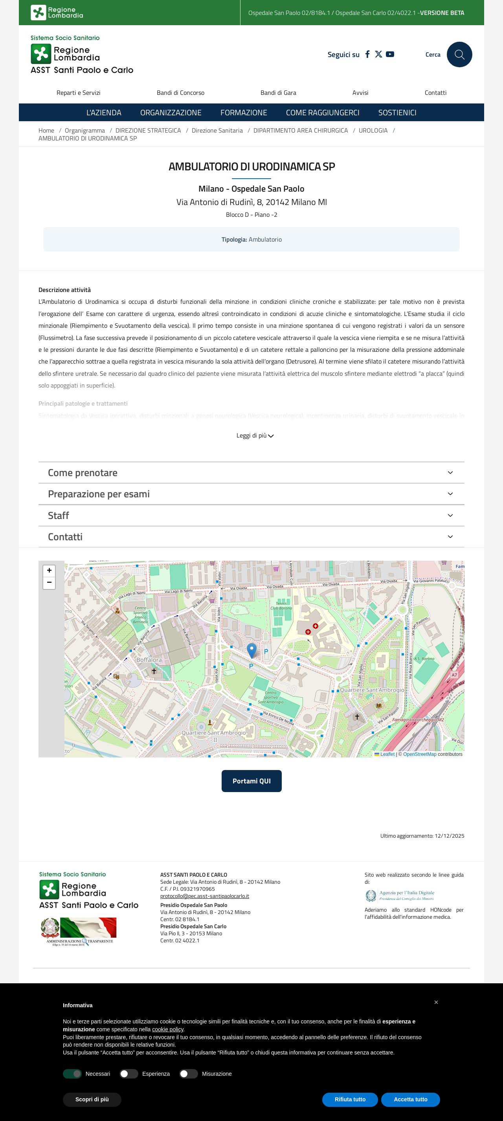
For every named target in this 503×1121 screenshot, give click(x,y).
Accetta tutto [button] (411, 1099)
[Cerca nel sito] (459, 54)
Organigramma (85, 130)
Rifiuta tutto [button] (350, 1099)
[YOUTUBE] (390, 54)
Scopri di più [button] (92, 1099)
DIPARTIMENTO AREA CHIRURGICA (300, 130)
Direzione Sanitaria (217, 130)
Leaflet (384, 754)
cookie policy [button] (167, 1029)
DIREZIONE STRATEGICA (148, 130)
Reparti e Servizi (79, 92)
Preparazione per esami (99, 493)
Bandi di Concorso (180, 92)
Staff (58, 515)
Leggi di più (252, 435)
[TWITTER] (378, 54)
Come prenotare (82, 472)
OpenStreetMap (420, 754)
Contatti (436, 92)
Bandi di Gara (278, 92)
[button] (436, 1002)
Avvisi (360, 92)
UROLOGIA (373, 130)
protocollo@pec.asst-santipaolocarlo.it (204, 896)
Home (46, 130)
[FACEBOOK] (366, 54)
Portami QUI (252, 781)
